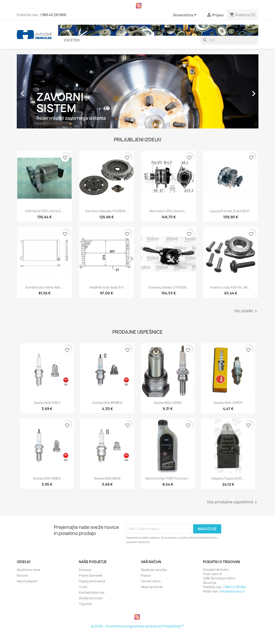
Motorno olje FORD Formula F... (167, 478)
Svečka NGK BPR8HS (107, 403)
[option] (137, 91)
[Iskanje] (229, 40)
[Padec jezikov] (185, 15)
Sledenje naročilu (154, 570)
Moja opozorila (152, 587)
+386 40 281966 (53, 14)
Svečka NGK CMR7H (228, 403)
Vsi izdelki (246, 311)
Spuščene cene (28, 570)
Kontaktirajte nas (92, 592)
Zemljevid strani (90, 598)
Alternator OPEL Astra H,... (168, 211)
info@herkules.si (232, 591)
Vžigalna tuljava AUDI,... (228, 478)
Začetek (72, 40)
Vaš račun (151, 561)
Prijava (146, 575)
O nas (83, 587)
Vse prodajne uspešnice (232, 502)
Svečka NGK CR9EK (168, 403)
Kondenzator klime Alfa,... (44, 287)
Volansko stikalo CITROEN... (168, 287)
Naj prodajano (27, 581)
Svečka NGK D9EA (47, 403)
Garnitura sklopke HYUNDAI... (106, 211)
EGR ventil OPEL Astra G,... (44, 211)
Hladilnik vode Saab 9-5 (106, 287)
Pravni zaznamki (90, 575)
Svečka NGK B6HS (107, 478)
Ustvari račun (151, 581)
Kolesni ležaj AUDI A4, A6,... (230, 287)
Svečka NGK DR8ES (47, 478)
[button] (35, 91)
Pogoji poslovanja (92, 581)
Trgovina (85, 604)
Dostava (85, 570)
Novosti (22, 575)
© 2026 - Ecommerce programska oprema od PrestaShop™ (137, 626)
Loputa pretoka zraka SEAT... (230, 211)
